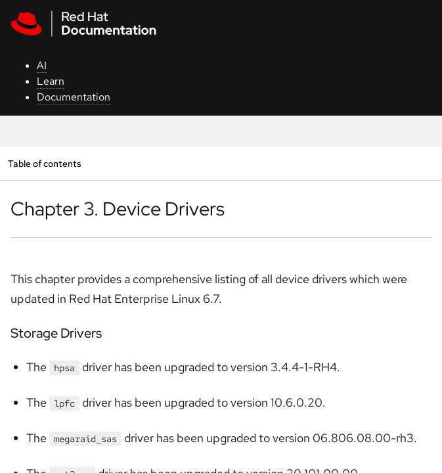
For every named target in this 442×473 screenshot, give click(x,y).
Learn (50, 81)
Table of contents (44, 163)
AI (42, 65)
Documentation (73, 97)
